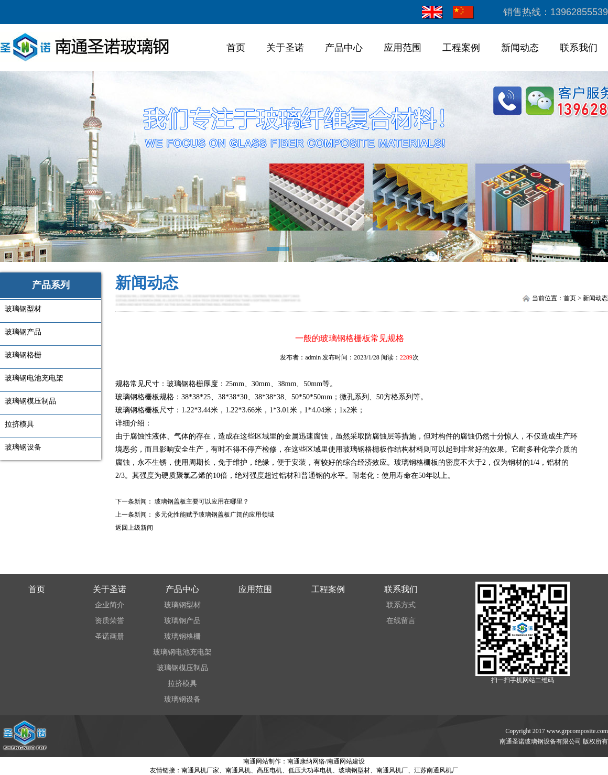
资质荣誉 (109, 621)
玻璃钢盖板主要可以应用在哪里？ (202, 501)
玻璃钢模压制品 (182, 668)
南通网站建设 (346, 761)
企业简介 (109, 605)
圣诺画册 (109, 636)
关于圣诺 (285, 47)
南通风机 (238, 770)
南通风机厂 (392, 770)
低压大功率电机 (310, 770)
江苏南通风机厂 (436, 770)
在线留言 (401, 621)
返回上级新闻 (134, 527)
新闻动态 (520, 47)
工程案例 (461, 47)
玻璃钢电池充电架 (182, 652)
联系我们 (579, 47)
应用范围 (402, 47)
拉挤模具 (182, 683)
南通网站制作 (262, 761)
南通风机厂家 (200, 770)
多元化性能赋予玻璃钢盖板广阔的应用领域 (214, 514)
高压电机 (269, 770)
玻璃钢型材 (182, 605)
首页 (235, 47)
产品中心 (344, 47)
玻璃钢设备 (182, 699)
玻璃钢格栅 (185, 384)
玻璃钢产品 (182, 621)
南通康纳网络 (306, 761)
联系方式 (401, 605)
